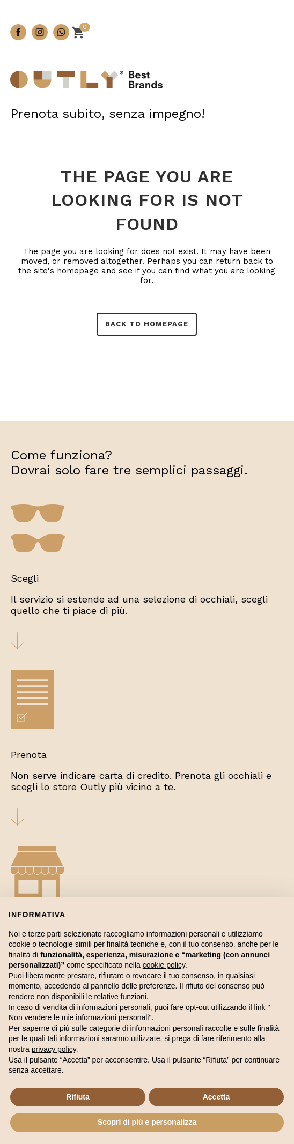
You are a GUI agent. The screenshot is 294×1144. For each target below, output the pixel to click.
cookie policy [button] (164, 965)
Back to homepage (146, 324)
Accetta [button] (216, 1097)
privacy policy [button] (54, 1049)
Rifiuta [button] (78, 1097)
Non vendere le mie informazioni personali (79, 1017)
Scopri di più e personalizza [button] (147, 1122)
